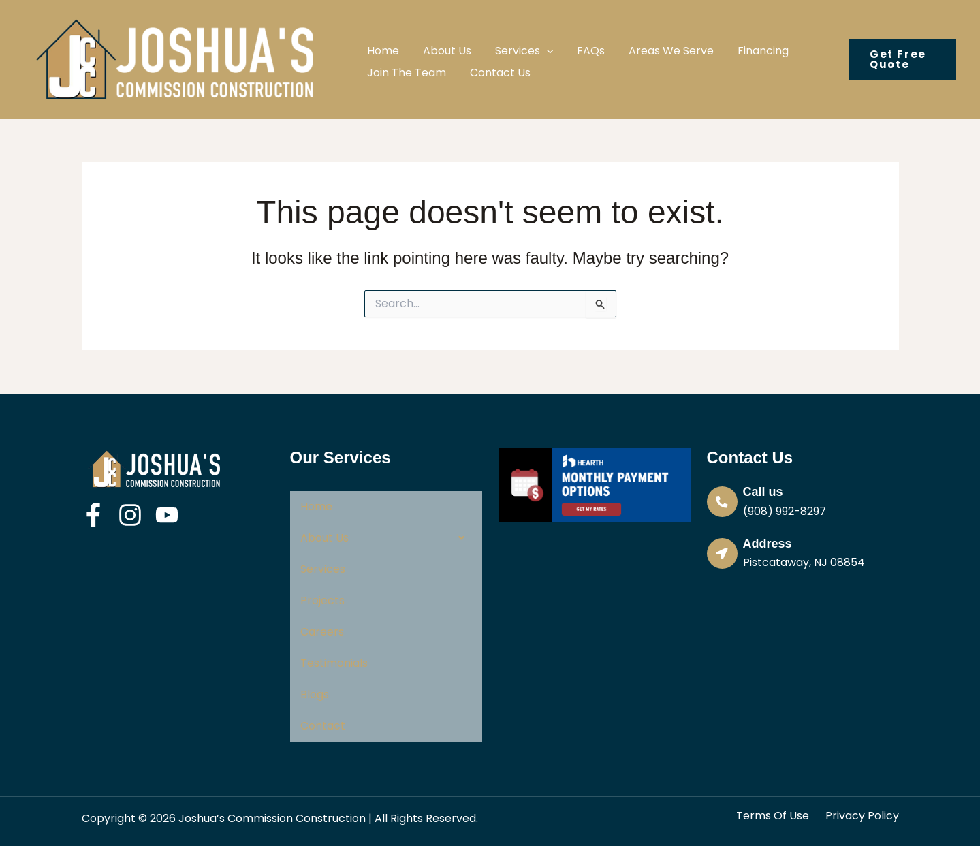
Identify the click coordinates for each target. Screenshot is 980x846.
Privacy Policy (862, 816)
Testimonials (334, 663)
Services (322, 569)
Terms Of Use (772, 816)
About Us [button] (386, 538)
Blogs (314, 694)
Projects (322, 600)
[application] (534, 42)
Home (316, 506)
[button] (512, 42)
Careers (322, 632)
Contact (322, 726)
